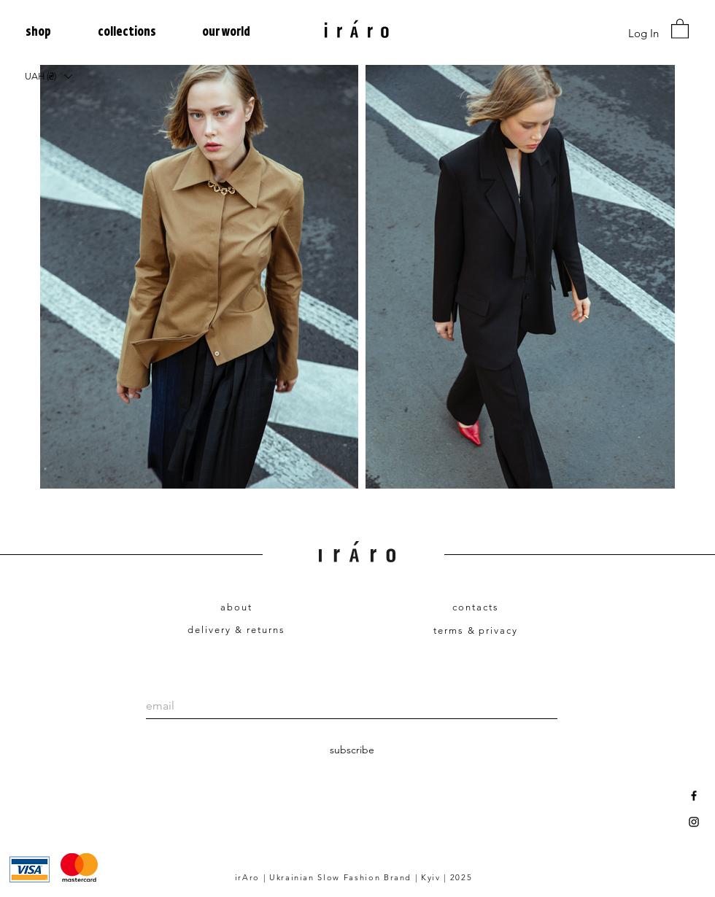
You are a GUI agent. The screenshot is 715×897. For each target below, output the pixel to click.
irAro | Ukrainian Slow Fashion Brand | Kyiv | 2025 (354, 877)
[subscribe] (351, 750)
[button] (51, 33)
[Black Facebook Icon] (693, 795)
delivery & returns (236, 629)
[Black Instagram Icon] (693, 821)
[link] (680, 28)
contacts (475, 607)
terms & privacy (475, 630)
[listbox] (48, 76)
